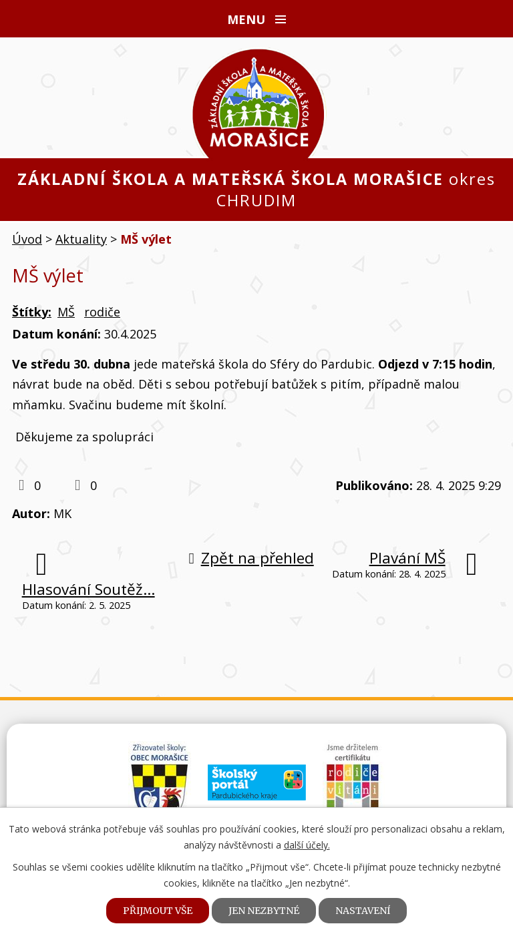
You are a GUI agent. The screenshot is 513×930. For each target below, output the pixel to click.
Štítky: (31, 312)
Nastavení (362, 911)
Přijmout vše (157, 911)
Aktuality (81, 239)
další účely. (307, 845)
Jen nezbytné (263, 911)
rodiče (102, 312)
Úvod (27, 239)
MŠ (66, 312)
